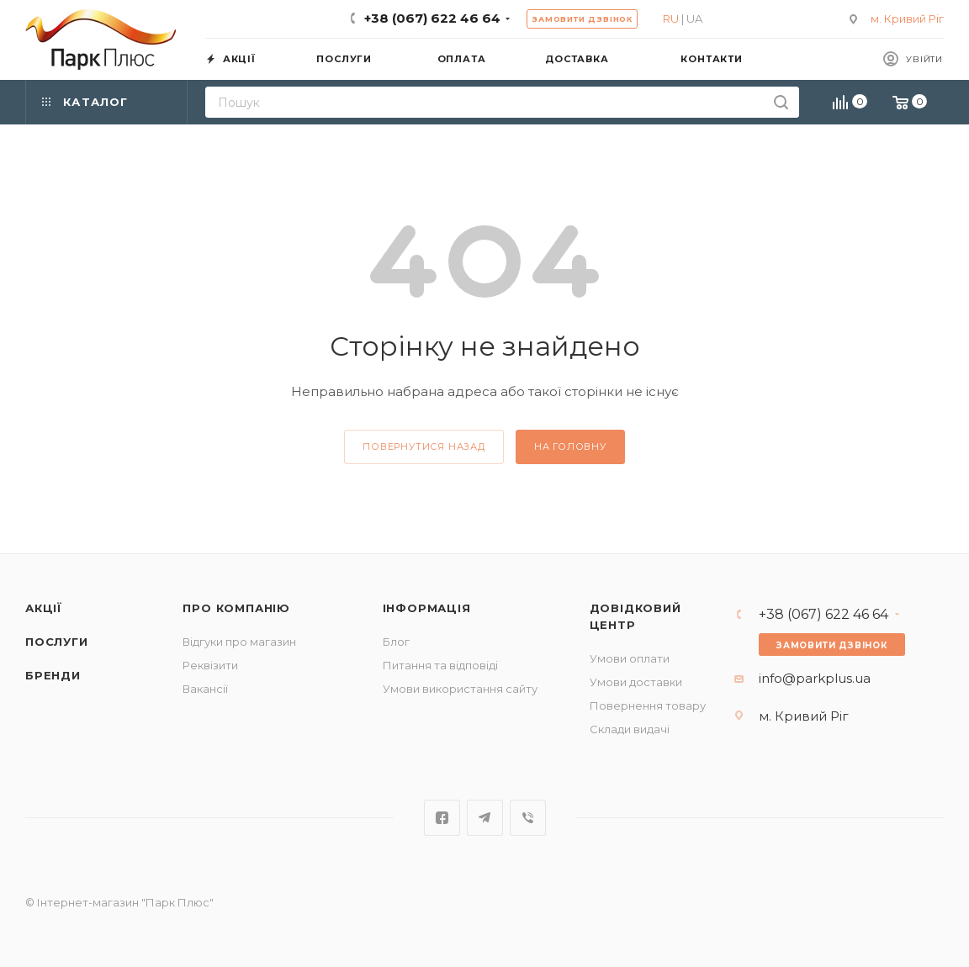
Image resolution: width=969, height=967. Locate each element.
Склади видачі (630, 729)
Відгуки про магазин (239, 641)
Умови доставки (636, 682)
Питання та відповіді (440, 665)
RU (671, 18)
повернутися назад (424, 446)
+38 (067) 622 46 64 (432, 18)
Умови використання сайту (460, 688)
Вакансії (205, 688)
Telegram (485, 818)
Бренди (53, 675)
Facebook (442, 818)
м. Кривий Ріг (907, 18)
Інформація (427, 608)
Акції (43, 608)
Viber (528, 818)
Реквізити (210, 665)
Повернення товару (648, 705)
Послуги (56, 641)
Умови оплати (630, 658)
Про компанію (236, 608)
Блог (396, 641)
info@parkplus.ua (815, 678)
